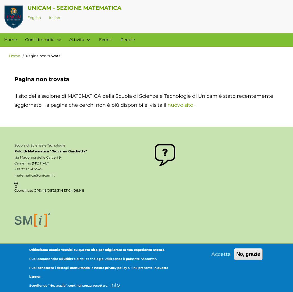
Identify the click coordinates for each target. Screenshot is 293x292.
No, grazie (248, 258)
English (34, 17)
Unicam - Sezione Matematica (74, 7)
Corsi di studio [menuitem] (45, 40)
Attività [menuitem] (82, 40)
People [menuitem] (128, 39)
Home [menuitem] (10, 39)
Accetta (221, 258)
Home (14, 56)
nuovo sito (180, 105)
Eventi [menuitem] (105, 39)
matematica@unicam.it (34, 175)
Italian (54, 17)
